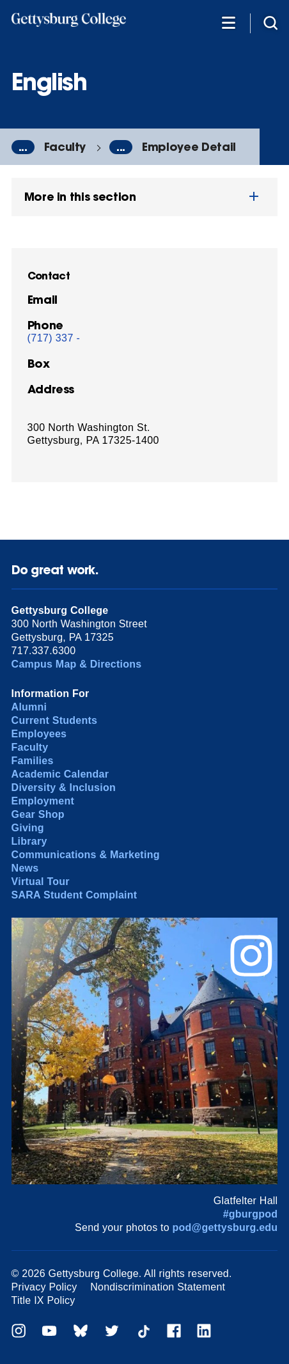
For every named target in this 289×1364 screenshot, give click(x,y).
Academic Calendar (60, 774)
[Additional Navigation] (228, 22)
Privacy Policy (44, 1287)
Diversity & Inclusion (64, 787)
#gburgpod (250, 1214)
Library (29, 841)
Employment (43, 801)
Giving (28, 827)
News (25, 868)
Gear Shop (38, 814)
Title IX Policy (43, 1300)
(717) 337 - (54, 338)
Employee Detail (189, 146)
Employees (39, 733)
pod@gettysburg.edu (225, 1227)
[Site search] (270, 22)
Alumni (29, 707)
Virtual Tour (41, 881)
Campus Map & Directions (77, 664)
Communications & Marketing (86, 854)
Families (33, 760)
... (23, 147)
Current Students (55, 720)
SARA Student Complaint (74, 895)
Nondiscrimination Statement (157, 1287)
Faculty (65, 146)
